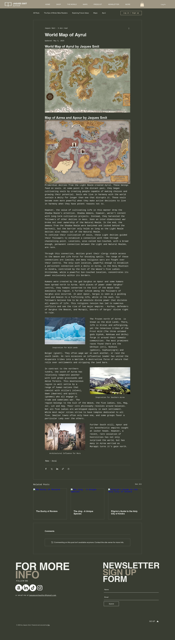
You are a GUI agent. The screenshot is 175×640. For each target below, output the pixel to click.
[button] (142, 4)
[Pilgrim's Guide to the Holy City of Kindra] (125, 498)
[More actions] (128, 28)
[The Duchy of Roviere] (50, 498)
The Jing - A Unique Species (83, 512)
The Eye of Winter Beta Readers (56, 13)
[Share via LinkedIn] (57, 469)
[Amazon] (18, 587)
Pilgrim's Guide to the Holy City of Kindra (124, 512)
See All (138, 484)
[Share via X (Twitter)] (51, 469)
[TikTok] (32, 587)
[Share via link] (63, 469)
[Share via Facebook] (46, 469)
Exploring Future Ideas (80, 13)
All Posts (36, 13)
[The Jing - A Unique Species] (87, 498)
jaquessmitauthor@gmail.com (42, 595)
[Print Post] (68, 469)
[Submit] (111, 604)
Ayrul (104, 13)
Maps (95, 13)
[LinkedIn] (25, 587)
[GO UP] (152, 621)
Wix (48, 625)
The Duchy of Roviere (46, 511)
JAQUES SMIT (20, 3)
